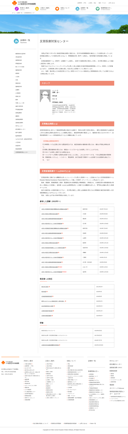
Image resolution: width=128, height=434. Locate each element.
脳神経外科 (19, 86)
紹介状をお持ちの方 (29, 370)
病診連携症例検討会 (94, 402)
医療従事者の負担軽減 (73, 374)
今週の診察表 (28, 364)
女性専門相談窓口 (29, 393)
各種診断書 (27, 399)
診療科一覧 (92, 361)
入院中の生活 (49, 375)
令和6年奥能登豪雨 (46, 315)
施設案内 (48, 388)
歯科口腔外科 (19, 106)
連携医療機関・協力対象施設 (75, 397)
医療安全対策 (49, 390)
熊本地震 (44, 291)
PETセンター (19, 126)
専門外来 (27, 381)
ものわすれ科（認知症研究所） (24, 139)
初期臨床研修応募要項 (94, 382)
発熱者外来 (27, 383)
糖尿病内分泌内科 (21, 53)
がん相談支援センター (30, 391)
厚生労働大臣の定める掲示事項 (75, 370)
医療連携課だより (93, 400)
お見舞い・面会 (92, 3)
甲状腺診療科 (19, 109)
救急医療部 (19, 149)
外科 (17, 80)
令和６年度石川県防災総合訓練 (50, 252)
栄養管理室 (113, 381)
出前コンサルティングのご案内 (96, 397)
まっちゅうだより (72, 389)
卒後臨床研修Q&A (93, 388)
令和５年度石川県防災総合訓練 (50, 243)
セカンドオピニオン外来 (31, 385)
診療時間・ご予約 (82, 3)
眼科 (17, 99)
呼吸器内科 (19, 63)
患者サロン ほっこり (30, 397)
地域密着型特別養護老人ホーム (118, 396)
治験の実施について (72, 379)
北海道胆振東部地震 (47, 296)
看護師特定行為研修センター (96, 390)
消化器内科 (19, 57)
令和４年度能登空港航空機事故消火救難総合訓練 (54, 209)
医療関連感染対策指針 (70, 423)
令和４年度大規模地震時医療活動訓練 (51, 218)
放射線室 (113, 377)
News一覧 (93, 423)
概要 (69, 368)
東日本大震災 (45, 286)
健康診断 (27, 379)
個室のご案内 (49, 371)
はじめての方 (28, 368)
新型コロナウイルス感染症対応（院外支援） (53, 301)
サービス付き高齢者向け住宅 (118, 400)
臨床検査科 (19, 135)
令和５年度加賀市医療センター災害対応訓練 (53, 247)
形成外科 (18, 145)
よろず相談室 (28, 389)
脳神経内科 (19, 70)
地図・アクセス (102, 3)
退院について (49, 384)
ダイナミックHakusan (117, 388)
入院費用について (50, 381)
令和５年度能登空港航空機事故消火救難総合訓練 (54, 228)
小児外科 (18, 142)
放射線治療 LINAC (116, 367)
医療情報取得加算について (74, 372)
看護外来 (27, 387)
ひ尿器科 (18, 93)
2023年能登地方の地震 (47, 306)
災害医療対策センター (22, 152)
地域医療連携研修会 (94, 406)
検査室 (112, 375)
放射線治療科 (19, 122)
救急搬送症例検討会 (94, 404)
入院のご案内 (49, 361)
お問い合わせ (112, 3)
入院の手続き (49, 364)
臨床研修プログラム (94, 380)
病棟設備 (48, 373)
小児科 (17, 76)
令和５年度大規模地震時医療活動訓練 (51, 233)
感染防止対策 (49, 392)
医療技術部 (113, 371)
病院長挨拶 (70, 366)
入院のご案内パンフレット (52, 397)
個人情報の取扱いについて (40, 423)
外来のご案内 (28, 361)
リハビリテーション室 (116, 379)
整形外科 (18, 83)
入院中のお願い (50, 377)
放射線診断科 (19, 119)
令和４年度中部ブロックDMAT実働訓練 (52, 223)
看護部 (112, 385)
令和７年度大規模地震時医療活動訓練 (51, 262)
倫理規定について (72, 381)
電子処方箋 (92, 410)
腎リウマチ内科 (20, 66)
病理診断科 (19, 112)
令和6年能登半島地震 (47, 311)
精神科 (17, 73)
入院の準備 (49, 366)
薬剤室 (112, 373)
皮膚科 (17, 89)
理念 (69, 364)
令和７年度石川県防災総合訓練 (50, 267)
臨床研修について (93, 376)
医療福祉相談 (28, 395)
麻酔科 (17, 116)
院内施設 (70, 391)
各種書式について (93, 408)
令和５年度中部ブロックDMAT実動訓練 (52, 238)
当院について (71, 361)
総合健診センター (21, 129)
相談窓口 (48, 386)
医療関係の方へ (93, 371)
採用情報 (91, 374)
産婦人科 (18, 96)
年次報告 (92, 378)
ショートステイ (114, 398)
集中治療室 (19, 132)
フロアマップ (71, 393)
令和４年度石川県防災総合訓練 (50, 214)
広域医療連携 (71, 399)
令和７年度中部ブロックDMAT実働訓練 (52, 272)
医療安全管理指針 (56, 423)
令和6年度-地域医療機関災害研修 (50, 345)
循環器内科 (19, 60)
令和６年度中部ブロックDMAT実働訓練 (52, 257)
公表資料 (70, 387)
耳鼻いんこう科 (20, 103)
